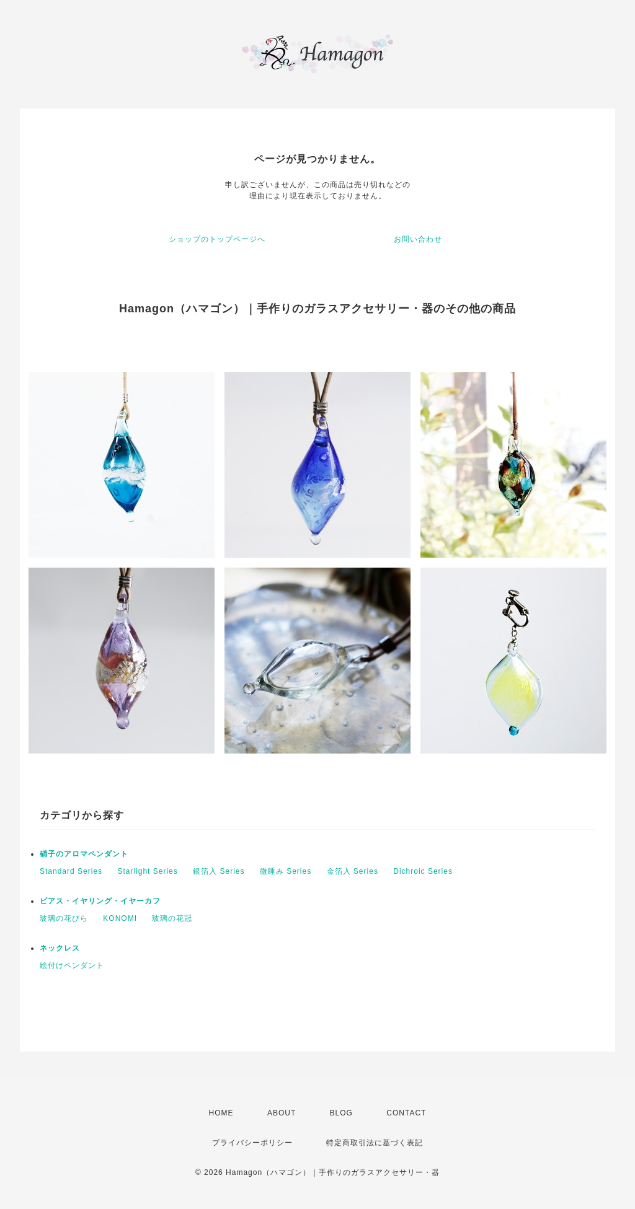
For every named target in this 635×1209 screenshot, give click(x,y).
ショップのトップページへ (217, 239)
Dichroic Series (423, 871)
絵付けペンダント (72, 965)
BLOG (341, 1113)
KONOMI (120, 918)
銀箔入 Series (218, 871)
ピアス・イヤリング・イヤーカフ (100, 901)
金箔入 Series (352, 871)
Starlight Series (147, 871)
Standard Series (71, 871)
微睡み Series (285, 871)
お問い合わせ (418, 239)
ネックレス (60, 948)
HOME (221, 1113)
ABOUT (281, 1113)
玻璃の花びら (64, 918)
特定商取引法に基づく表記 (374, 1142)
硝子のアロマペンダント (84, 854)
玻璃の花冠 (172, 918)
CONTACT (406, 1113)
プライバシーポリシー (252, 1142)
